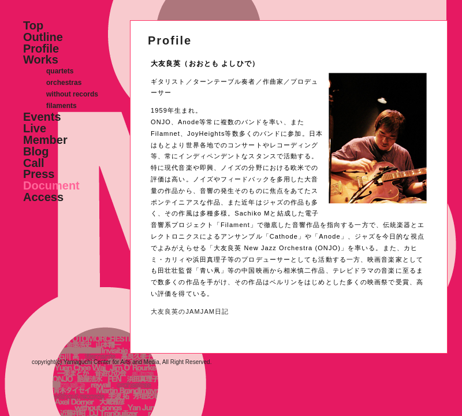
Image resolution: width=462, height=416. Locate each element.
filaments (61, 106)
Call (33, 163)
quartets (59, 71)
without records (72, 94)
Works (40, 59)
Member (45, 139)
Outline (43, 37)
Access (43, 197)
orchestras (63, 83)
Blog (36, 151)
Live (34, 128)
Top (33, 25)
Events (42, 116)
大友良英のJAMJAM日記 (190, 311)
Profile (41, 48)
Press (39, 174)
